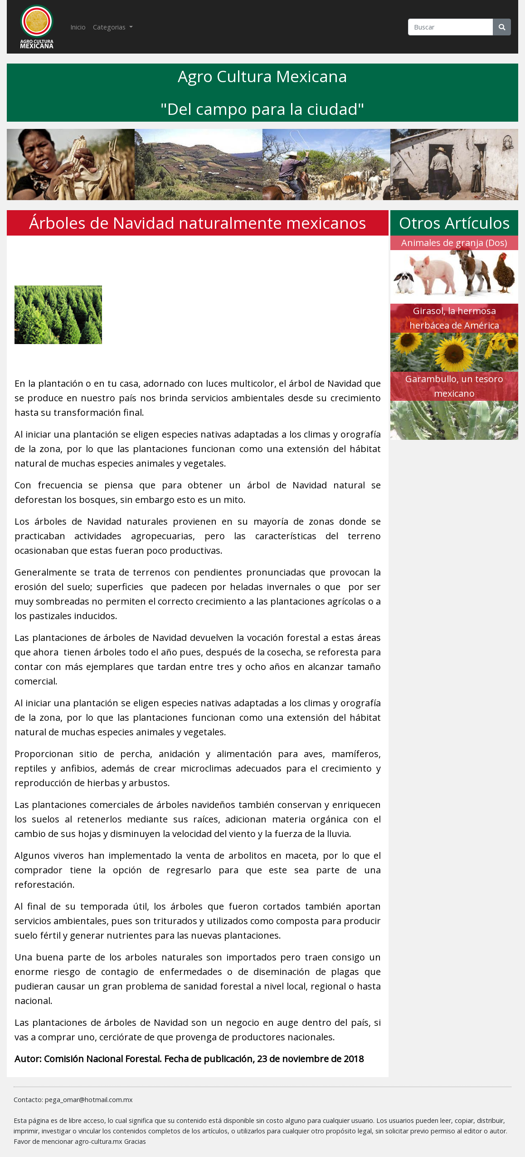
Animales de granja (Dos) (454, 242)
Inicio (79, 26)
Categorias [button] (110, 27)
